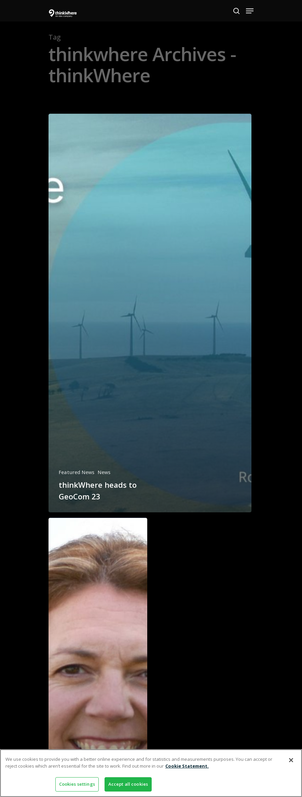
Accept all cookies (128, 784)
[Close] (291, 760)
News (104, 472)
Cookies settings (77, 784)
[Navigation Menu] (249, 11)
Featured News (76, 472)
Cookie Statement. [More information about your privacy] (187, 766)
